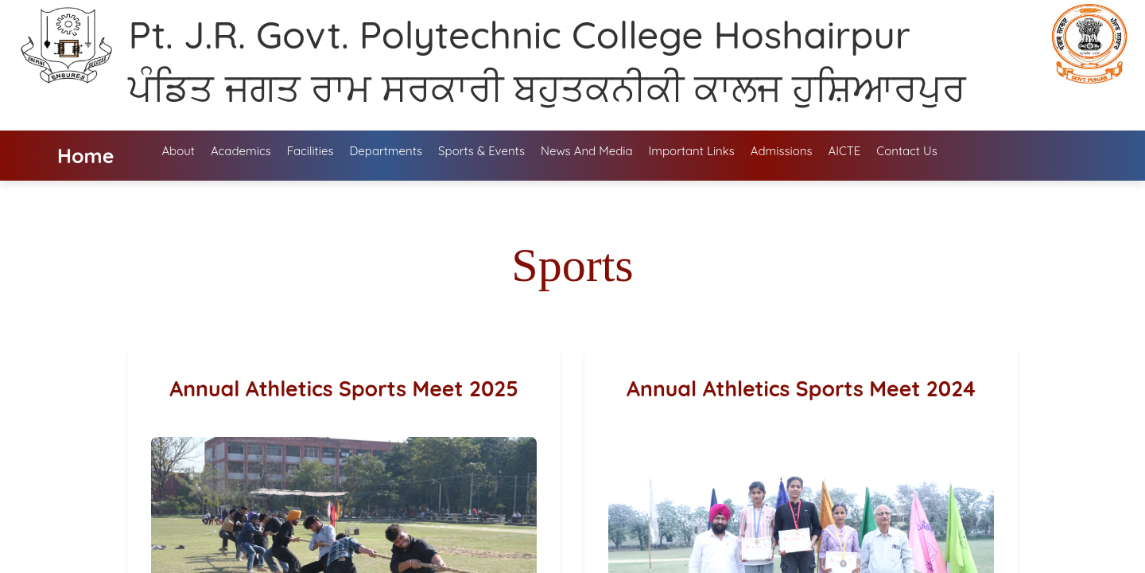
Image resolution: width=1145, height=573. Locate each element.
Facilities (310, 150)
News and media (587, 150)
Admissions (782, 150)
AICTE (845, 150)
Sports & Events (481, 150)
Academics (241, 150)
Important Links (692, 150)
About (177, 150)
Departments (385, 150)
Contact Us (906, 150)
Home (85, 155)
